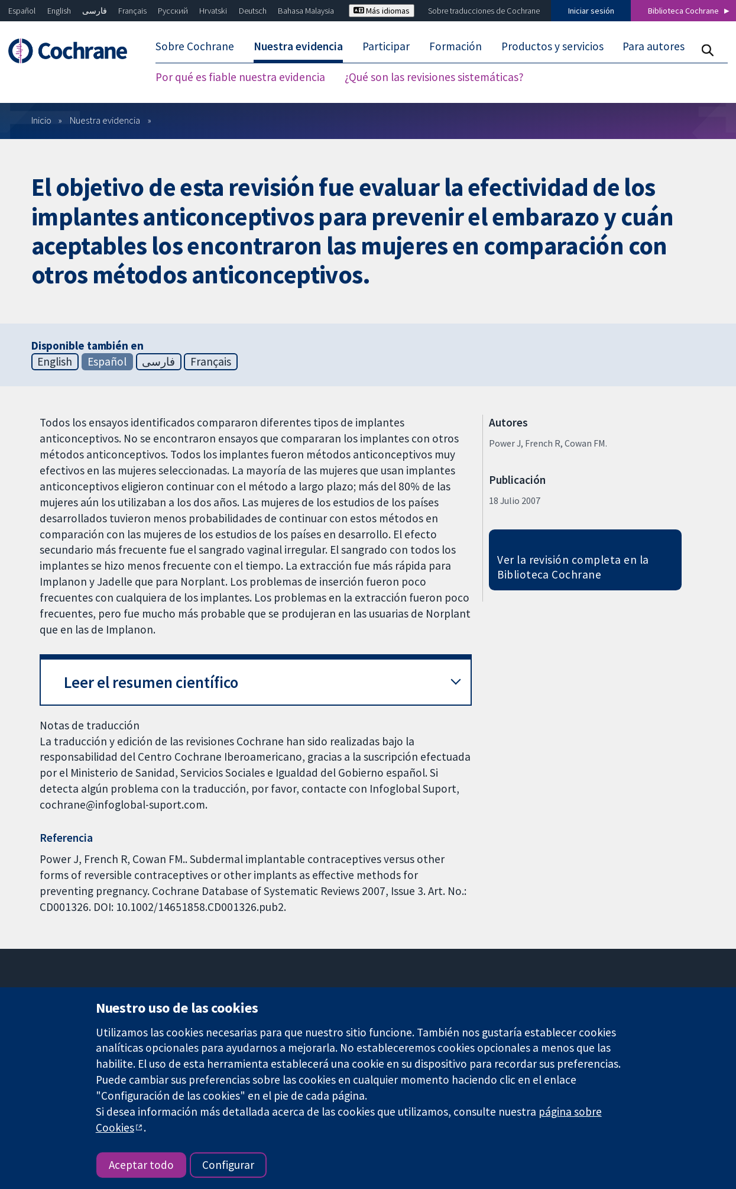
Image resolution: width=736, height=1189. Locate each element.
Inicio (41, 120)
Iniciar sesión (591, 10)
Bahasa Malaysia (306, 10)
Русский (173, 10)
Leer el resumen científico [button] (151, 682)
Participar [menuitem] (386, 46)
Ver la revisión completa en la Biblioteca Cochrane (573, 567)
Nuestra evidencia (105, 120)
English (59, 10)
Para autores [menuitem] (653, 46)
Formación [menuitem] (455, 46)
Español (21, 10)
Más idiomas (382, 10)
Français (132, 10)
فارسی (94, 10)
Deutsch (253, 10)
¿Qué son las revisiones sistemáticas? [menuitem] (434, 77)
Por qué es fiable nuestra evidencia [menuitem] (240, 77)
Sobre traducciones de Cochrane (484, 10)
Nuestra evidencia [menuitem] (298, 46)
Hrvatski (213, 10)
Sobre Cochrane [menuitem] (194, 46)
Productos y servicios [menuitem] (552, 46)
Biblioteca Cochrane (683, 10)
